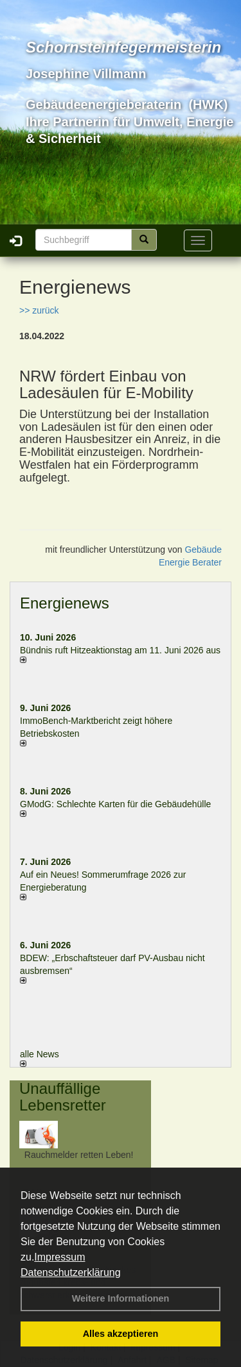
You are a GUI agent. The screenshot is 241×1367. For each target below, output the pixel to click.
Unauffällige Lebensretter (62, 1097)
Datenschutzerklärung (71, 1272)
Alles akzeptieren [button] (121, 1334)
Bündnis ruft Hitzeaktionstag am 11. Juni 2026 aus (120, 650)
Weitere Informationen (121, 1298)
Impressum (59, 1257)
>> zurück (38, 310)
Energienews (64, 603)
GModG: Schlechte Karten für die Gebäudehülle (115, 804)
